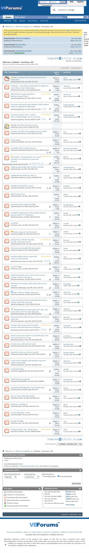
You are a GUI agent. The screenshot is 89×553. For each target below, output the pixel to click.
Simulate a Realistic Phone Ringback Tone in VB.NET (29, 131)
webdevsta (8, 41)
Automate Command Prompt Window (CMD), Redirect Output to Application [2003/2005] (30, 105)
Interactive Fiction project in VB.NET (23, 204)
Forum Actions (32, 21)
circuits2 (20, 398)
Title (6, 72)
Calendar (22, 21)
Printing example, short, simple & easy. (24, 429)
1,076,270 (77, 53)
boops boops (22, 261)
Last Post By (68, 72)
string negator (16, 140)
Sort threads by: (29, 474)
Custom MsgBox (16, 267)
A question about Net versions (27, 125)
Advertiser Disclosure (55, 17)
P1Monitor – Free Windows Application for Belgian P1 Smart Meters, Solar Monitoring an (29, 87)
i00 (11, 164)
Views (57, 74)
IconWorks (14, 223)
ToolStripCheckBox (17, 369)
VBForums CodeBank (23, 27)
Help (71, 2)
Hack (19, 82)
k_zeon (20, 127)
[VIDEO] (68, 499)
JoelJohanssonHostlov (25, 150)
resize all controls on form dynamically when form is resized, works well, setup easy (29, 301)
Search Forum (75, 68)
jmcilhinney (21, 177)
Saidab (20, 250)
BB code (68, 492)
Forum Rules (70, 505)
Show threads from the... (13, 474)
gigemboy (21, 98)
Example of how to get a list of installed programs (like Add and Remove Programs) (26, 326)
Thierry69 (21, 90)
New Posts (7, 21)
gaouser (20, 217)
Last (79, 59)
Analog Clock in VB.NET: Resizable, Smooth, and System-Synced (23, 241)
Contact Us (65, 514)
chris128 (20, 330)
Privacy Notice (37, 532)
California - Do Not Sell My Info (71, 532)
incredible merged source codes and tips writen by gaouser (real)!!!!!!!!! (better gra (28, 214)
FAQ (15, 21)
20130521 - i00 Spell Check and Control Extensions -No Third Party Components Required (26, 159)
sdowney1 (21, 279)
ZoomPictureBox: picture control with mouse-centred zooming (24, 257)
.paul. (19, 225)
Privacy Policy (21, 45)
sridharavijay (22, 288)
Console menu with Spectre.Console (23, 344)
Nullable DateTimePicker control (22, 186)
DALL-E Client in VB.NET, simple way (25, 292)
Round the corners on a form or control (24, 352)
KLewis (20, 206)
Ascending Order (49, 476)
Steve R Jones (8, 53)
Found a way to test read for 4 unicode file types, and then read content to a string (29, 337)
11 (70, 58)
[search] (67, 10)
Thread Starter (13, 72)
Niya (19, 169)
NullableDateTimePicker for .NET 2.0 (23, 175)
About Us (27, 532)
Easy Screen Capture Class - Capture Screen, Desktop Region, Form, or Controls (25, 116)
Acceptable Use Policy (24, 51)
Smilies (68, 494)
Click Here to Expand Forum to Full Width (86, 39)
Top (80, 444)
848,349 (78, 41)
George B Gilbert (23, 354)
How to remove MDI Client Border (23, 396)
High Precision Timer (18, 194)
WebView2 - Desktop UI (19, 404)
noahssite (21, 431)
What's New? (20, 17)
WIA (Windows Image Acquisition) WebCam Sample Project (23, 95)
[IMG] (68, 496)
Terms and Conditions (14, 532)
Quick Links (44, 21)
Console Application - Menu (20, 413)
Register (80, 2)
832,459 (78, 47)
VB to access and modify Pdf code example (26, 248)
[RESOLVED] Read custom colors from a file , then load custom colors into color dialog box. (29, 311)
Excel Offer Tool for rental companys (23, 148)
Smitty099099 (22, 381)
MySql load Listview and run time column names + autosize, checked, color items (28, 276)
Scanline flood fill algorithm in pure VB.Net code (27, 388)
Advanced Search (80, 20)
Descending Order (64, 476)
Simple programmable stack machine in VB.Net (27, 167)
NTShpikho (21, 142)
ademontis (21, 294)
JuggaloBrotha (22, 371)
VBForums (9, 27)
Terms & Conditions (23, 38)
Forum (8, 17)
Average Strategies (17, 421)
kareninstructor (23, 346)
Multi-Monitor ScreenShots (20, 379)
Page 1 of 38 (54, 58)
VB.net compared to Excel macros (25, 232)
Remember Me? (46, 5)
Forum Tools (64, 68)
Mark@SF (21, 188)
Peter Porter (22, 133)
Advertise (55, 532)
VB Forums (73, 514)
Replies (56, 72)
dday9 (20, 196)
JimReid (20, 234)
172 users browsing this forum (28, 466)
